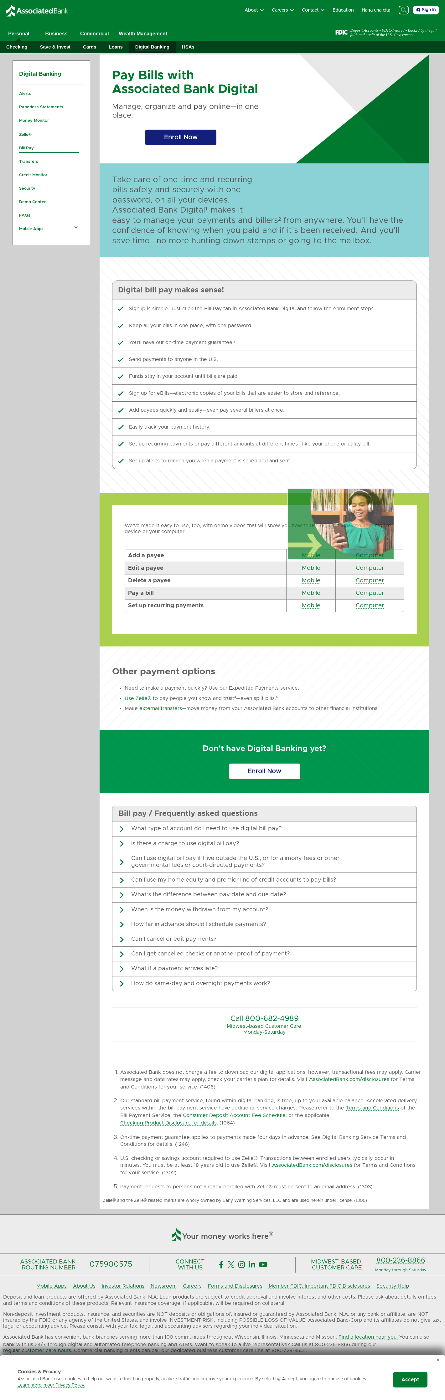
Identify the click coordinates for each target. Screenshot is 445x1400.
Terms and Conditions (372, 1107)
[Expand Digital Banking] (152, 47)
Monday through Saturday (401, 1270)
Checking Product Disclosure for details (168, 1122)
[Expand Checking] (17, 47)
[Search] (404, 10)
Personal (18, 33)
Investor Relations (123, 1286)
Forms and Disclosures (235, 1286)
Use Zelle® (138, 698)
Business (56, 33)
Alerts (25, 94)
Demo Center (32, 202)
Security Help (392, 1286)
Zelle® (25, 135)
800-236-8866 (400, 1260)
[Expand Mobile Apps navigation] (76, 227)
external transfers (160, 708)
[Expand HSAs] (188, 47)
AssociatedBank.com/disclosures (349, 1079)
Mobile (311, 555)
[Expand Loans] (116, 47)
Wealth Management (143, 33)
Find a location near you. (368, 1337)
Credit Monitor (33, 175)
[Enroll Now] (180, 137)
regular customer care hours (37, 1350)
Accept (410, 1379)
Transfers (28, 162)
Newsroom (164, 1286)
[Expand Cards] (89, 47)
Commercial (94, 33)
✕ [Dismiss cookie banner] (438, 1360)
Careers (192, 1286)
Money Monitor (34, 121)
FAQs (24, 216)
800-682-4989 (272, 1018)
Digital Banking (40, 74)
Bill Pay (26, 148)
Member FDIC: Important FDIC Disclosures (319, 1286)
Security (27, 189)
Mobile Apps (31, 229)
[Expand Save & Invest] (55, 47)
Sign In (426, 10)
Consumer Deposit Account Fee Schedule (234, 1115)
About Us (84, 1286)
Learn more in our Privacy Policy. (51, 1385)
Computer (370, 555)
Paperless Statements (41, 107)
